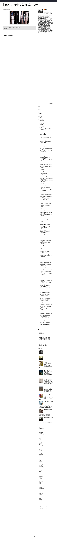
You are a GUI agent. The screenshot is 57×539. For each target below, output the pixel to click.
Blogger (46, 536)
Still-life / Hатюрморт (43, 133)
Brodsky (40, 438)
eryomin (40, 448)
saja (39, 483)
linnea (40, 461)
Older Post (33, 82)
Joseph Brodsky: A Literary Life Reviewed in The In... (45, 320)
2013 (40, 116)
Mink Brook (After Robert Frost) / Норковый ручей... (45, 286)
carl (39, 440)
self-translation (41, 486)
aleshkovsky (41, 429)
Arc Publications (41, 333)
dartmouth (40, 443)
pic (6, 28)
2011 (40, 119)
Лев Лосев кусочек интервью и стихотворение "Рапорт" (45, 290)
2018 (40, 109)
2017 (40, 110)
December (41, 120)
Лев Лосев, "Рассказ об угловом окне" (46, 228)
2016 (40, 112)
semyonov (40, 487)
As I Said (40, 332)
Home (19, 82)
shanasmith (41, 488)
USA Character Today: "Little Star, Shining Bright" (45, 243)
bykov (40, 439)
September (42, 124)
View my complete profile (42, 32)
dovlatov (40, 445)
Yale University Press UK (43, 345)
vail (39, 498)
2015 (40, 113)
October (41, 123)
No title (41, 236)
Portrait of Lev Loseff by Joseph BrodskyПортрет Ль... (45, 225)
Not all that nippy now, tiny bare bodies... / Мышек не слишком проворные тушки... (48, 363)
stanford (40, 493)
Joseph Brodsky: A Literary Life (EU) (44, 337)
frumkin (40, 450)
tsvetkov (40, 495)
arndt (39, 431)
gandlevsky (40, 451)
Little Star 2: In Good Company (45, 251)
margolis (40, 464)
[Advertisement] (19, 71)
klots (39, 459)
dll (39, 444)
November (41, 121)
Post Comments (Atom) (11, 83)
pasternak (40, 476)
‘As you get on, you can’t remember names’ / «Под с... (45, 142)
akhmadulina (41, 428)
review (40, 482)
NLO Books (41, 331)
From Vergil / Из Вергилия (48, 386)
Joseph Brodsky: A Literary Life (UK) (44, 338)
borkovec (40, 437)
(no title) (45, 350)
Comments (41, 508)
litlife (39, 462)
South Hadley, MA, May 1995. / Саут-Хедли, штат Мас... (46, 265)
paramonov (40, 475)
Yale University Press (42, 344)
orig (39, 473)
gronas (40, 455)
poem (40, 481)
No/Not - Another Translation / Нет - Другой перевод (45, 129)
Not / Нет (41, 221)
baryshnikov (41, 433)
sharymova (40, 489)
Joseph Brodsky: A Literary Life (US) (44, 339)
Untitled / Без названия (43, 173)
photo (40, 477)
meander (40, 465)
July (40, 127)
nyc (39, 472)
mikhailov (40, 466)
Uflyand (40, 497)
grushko (40, 456)
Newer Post (5, 82)
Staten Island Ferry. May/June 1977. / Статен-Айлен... (46, 274)
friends (40, 449)
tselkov (40, 494)
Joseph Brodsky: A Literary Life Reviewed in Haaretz (45, 316)
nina (39, 471)
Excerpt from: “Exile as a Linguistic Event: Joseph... (45, 155)
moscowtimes (41, 467)
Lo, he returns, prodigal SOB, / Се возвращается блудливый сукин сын (48, 379)
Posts (40, 506)
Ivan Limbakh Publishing (43, 334)
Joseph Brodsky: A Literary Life (45, 324)
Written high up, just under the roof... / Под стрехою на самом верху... (48, 410)
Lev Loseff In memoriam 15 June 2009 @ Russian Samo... (46, 190)
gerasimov (40, 454)
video (40, 500)
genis (40, 453)
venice (40, 499)
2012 (40, 117)
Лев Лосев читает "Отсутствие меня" (46, 296)
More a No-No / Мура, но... (48, 394)
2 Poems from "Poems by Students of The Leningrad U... (46, 151)
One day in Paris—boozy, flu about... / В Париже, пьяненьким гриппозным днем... (48, 402)
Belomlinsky (41, 434)
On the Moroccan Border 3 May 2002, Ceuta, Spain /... (46, 256)
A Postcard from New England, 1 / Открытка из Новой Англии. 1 (48, 371)
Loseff (46, 9)
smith (40, 492)
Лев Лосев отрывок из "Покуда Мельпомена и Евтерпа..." (45, 295)
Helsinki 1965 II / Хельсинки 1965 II (45, 137)
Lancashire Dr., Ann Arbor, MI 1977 (45, 282)
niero (39, 470)
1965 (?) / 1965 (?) (43, 138)
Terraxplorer (38, 536)
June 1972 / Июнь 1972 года (44, 252)
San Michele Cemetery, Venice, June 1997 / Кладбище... (45, 260)
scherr (40, 484)
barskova (40, 432)
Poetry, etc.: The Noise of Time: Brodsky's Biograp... (45, 232)
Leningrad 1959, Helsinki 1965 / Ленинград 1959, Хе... (45, 199)
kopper (40, 460)
